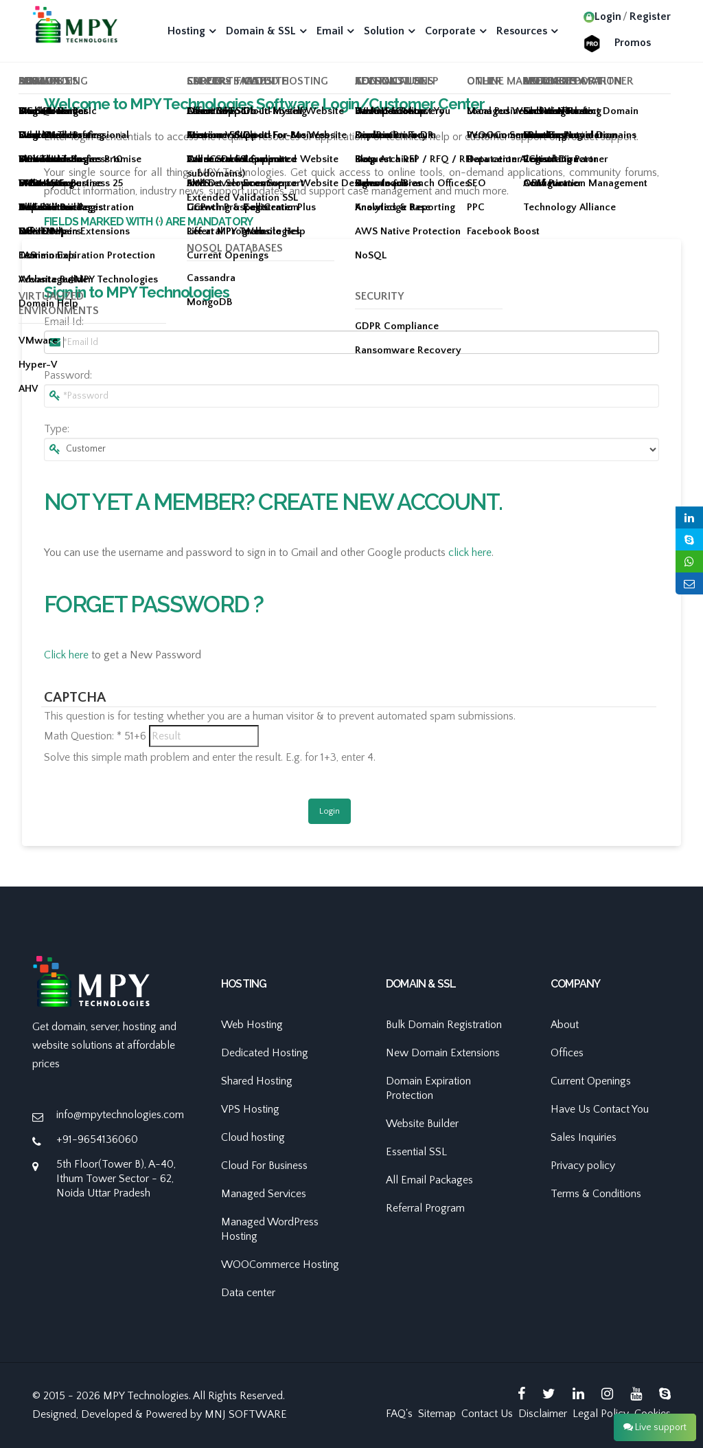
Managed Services (263, 1194)
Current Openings (591, 1081)
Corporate (450, 31)
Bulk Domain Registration (444, 1024)
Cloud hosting (253, 1137)
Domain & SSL (261, 31)
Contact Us (487, 1413)
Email (329, 31)
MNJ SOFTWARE (246, 1414)
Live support (655, 1427)
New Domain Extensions (443, 1053)
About (565, 1024)
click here (470, 552)
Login (602, 16)
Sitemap (437, 1413)
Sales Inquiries (583, 1137)
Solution (384, 31)
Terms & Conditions (596, 1194)
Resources (521, 31)
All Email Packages (429, 1180)
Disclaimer (542, 1413)
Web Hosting (252, 1024)
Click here (66, 655)
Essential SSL (416, 1152)
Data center (248, 1293)
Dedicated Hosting (264, 1053)
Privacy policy (583, 1165)
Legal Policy (601, 1413)
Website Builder (422, 1123)
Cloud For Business (264, 1165)
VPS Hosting (250, 1109)
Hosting (186, 31)
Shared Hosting (256, 1081)
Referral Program (425, 1208)
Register (650, 16)
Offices (567, 1053)
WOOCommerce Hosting (280, 1264)
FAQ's (399, 1413)
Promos (632, 42)
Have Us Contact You (600, 1109)
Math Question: (83, 736)
